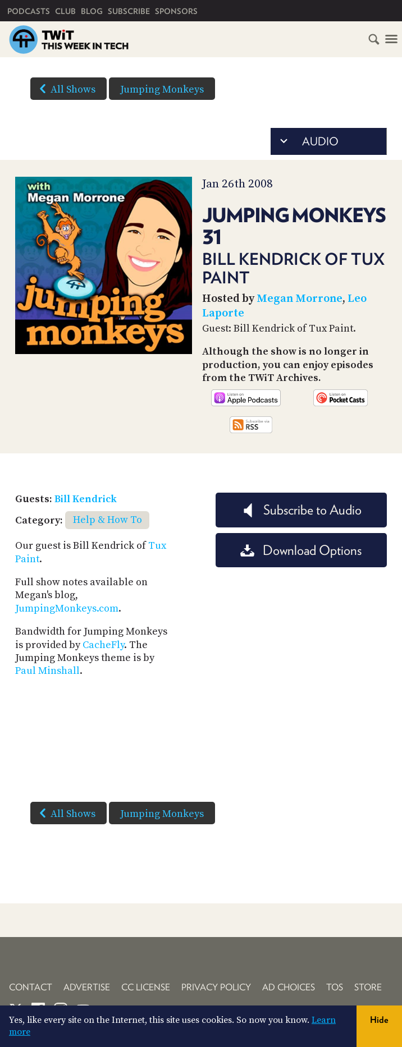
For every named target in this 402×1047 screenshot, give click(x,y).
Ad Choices (288, 987)
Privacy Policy (216, 987)
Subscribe (129, 11)
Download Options (301, 550)
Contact (30, 987)
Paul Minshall (47, 670)
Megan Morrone (299, 299)
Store (368, 987)
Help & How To (107, 519)
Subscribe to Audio (301, 510)
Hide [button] (379, 1019)
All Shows (65, 89)
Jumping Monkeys (162, 89)
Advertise (86, 987)
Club (65, 11)
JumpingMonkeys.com (66, 608)
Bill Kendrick (85, 499)
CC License (145, 987)
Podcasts (28, 11)
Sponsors (176, 11)
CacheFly (103, 645)
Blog (92, 11)
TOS (334, 987)
